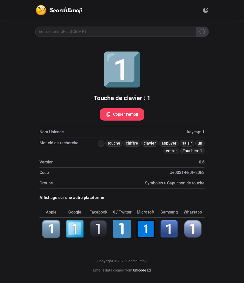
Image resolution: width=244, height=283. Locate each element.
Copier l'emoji (122, 114)
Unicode (139, 270)
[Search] (202, 32)
